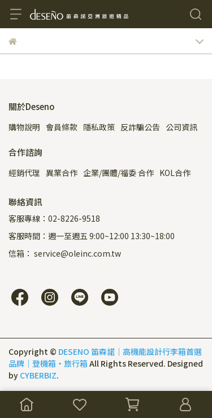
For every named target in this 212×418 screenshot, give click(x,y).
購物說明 (24, 127)
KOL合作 (175, 172)
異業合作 (61, 172)
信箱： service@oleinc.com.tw (64, 253)
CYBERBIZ (38, 375)
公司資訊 (181, 127)
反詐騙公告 (140, 127)
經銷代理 (24, 172)
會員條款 (61, 127)
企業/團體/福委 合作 (118, 172)
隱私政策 (99, 127)
